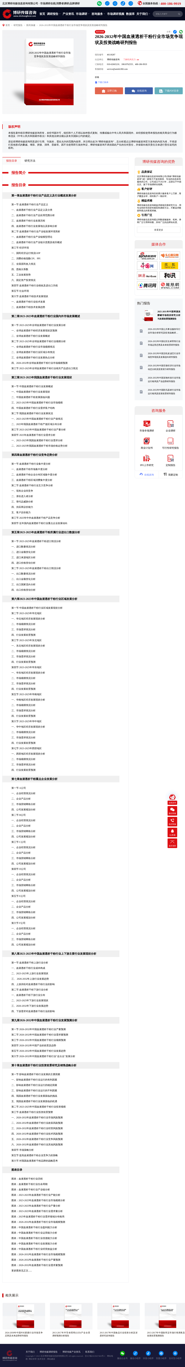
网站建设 (51, 1359)
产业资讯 (68, 13)
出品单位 (99, 59)
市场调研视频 (115, 13)
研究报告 (18, 25)
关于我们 (143, 13)
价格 (97, 77)
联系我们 (89, 1352)
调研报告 (54, 13)
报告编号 (99, 55)
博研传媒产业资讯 (71, 1352)
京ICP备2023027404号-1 (95, 1356)
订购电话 (99, 64)
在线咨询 (139, 90)
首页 (42, 13)
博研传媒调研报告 (49, 1352)
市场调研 (83, 13)
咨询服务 (98, 13)
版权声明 (14, 126)
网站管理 (33, 1359)
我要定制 (170, 474)
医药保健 (30, 25)
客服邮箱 (99, 69)
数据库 (130, 13)
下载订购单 (101, 82)
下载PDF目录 (169, 90)
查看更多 (158, 230)
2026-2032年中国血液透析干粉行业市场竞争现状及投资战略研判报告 (73, 25)
